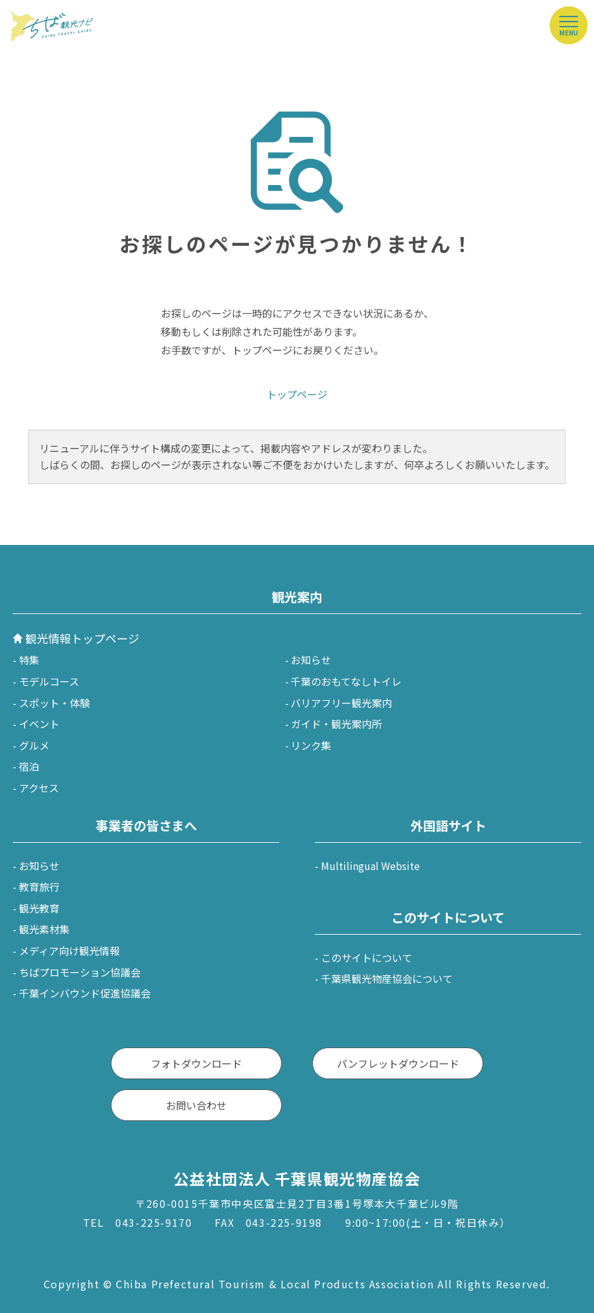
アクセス (39, 787)
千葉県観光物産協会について (387, 978)
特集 (29, 659)
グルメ (34, 745)
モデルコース (49, 681)
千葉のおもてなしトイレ (346, 681)
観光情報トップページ (82, 638)
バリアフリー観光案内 (341, 702)
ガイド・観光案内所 (336, 723)
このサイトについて (366, 957)
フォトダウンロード (196, 1063)
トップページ (297, 394)
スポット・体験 (54, 702)
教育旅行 (39, 886)
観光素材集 (44, 929)
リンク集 (311, 745)
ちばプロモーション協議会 (80, 972)
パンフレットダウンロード (398, 1063)
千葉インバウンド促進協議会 (85, 993)
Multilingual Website (370, 865)
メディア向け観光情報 (69, 950)
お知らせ (311, 659)
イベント (39, 723)
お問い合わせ (196, 1105)
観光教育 (39, 908)
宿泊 (29, 766)
